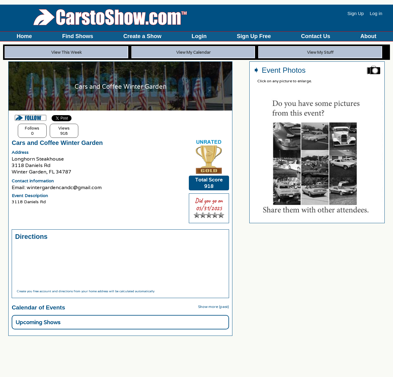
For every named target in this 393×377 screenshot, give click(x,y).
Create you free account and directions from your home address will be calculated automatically (85, 291)
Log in (376, 13)
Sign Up (356, 13)
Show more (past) (213, 306)
